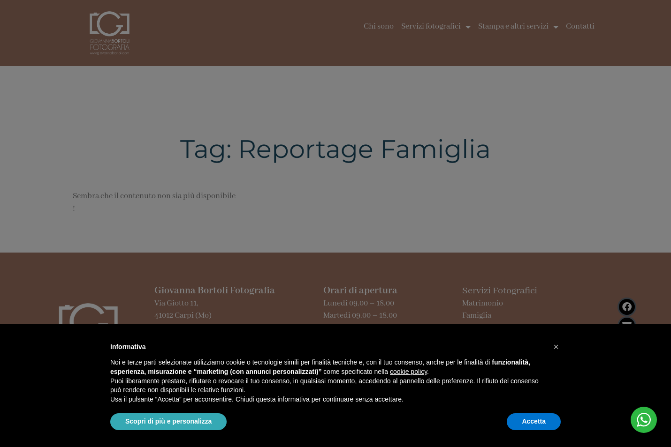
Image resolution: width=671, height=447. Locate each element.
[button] (556, 346)
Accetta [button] (534, 421)
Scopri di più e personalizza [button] (168, 421)
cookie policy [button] (408, 371)
